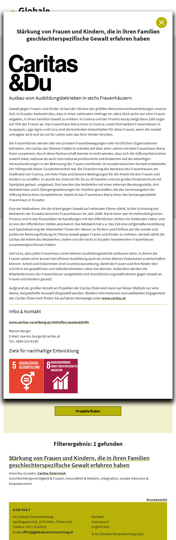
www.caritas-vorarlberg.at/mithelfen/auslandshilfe (49, 322)
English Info (100, 526)
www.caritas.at (113, 298)
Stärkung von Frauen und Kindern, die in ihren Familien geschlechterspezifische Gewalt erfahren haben (79, 461)
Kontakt (97, 516)
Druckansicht (156, 499)
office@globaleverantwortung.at (47, 532)
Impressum (100, 521)
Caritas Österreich (52, 473)
